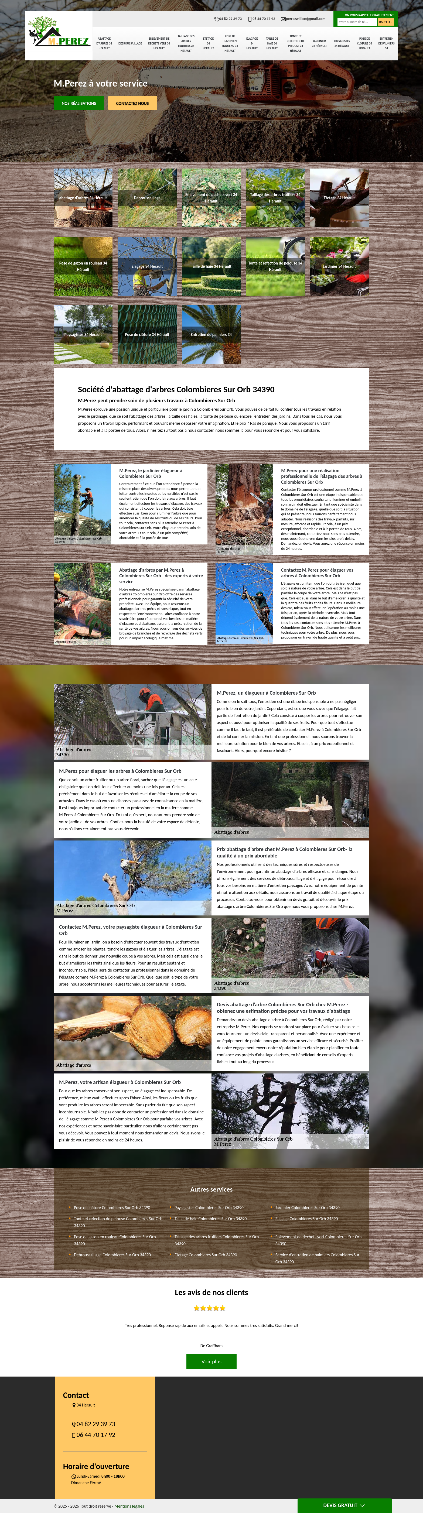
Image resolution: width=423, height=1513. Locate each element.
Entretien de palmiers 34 (386, 43)
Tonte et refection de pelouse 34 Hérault (296, 44)
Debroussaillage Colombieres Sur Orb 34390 (112, 1254)
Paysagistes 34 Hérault (342, 43)
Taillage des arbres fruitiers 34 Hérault (186, 44)
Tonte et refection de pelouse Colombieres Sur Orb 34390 (118, 1222)
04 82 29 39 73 (228, 18)
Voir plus (211, 1361)
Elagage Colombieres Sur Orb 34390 (306, 1218)
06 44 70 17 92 (261, 18)
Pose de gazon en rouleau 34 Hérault (230, 44)
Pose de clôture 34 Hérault (364, 43)
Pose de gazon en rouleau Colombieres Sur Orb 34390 (115, 1240)
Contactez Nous (132, 103)
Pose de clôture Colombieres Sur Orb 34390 (112, 1207)
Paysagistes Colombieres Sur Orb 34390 (209, 1207)
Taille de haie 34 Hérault (272, 43)
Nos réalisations (79, 103)
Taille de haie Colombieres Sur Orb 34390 (211, 1218)
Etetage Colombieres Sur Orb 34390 (206, 1254)
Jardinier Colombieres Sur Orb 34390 (307, 1207)
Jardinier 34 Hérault (319, 43)
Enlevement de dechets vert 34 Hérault (159, 43)
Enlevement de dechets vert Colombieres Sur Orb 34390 (318, 1240)
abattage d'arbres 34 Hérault (104, 43)
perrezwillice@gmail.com (303, 18)
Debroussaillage (130, 43)
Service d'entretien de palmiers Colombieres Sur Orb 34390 (317, 1258)
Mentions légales (129, 1506)
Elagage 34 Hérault (252, 43)
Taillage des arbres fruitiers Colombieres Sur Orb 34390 (217, 1240)
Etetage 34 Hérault (208, 43)
